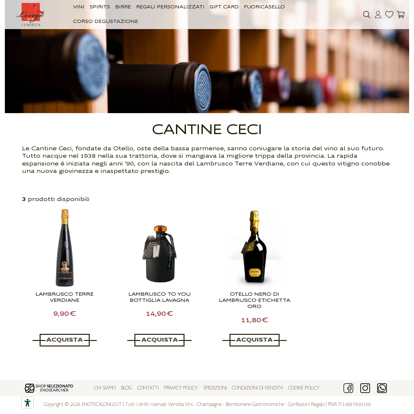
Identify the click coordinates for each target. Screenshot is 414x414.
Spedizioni (215, 388)
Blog (126, 388)
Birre (123, 7)
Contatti (148, 388)
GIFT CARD (224, 7)
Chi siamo (105, 388)
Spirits (100, 7)
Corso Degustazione (105, 21)
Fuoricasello (264, 7)
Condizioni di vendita (257, 388)
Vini (78, 7)
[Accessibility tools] (27, 403)
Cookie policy (304, 388)
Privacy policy (181, 388)
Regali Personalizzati (170, 7)
